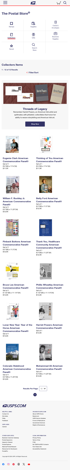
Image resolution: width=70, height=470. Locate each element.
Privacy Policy (37, 437)
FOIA (34, 442)
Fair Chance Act (37, 446)
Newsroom (36, 416)
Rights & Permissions (39, 425)
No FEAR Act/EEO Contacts (41, 444)
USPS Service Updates (39, 418)
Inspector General (7, 442)
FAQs (3, 418)
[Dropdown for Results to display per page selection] (43, 388)
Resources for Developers (9, 449)
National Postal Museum (9, 446)
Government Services (39, 422)
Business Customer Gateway (10, 437)
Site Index (5, 416)
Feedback (5, 420)
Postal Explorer (6, 444)
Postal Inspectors (7, 440)
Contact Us (5, 414)
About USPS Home (38, 414)
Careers (4, 426)
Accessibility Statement (39, 449)
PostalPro (5, 451)
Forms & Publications (39, 420)
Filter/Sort (33, 72)
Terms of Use (36, 440)
